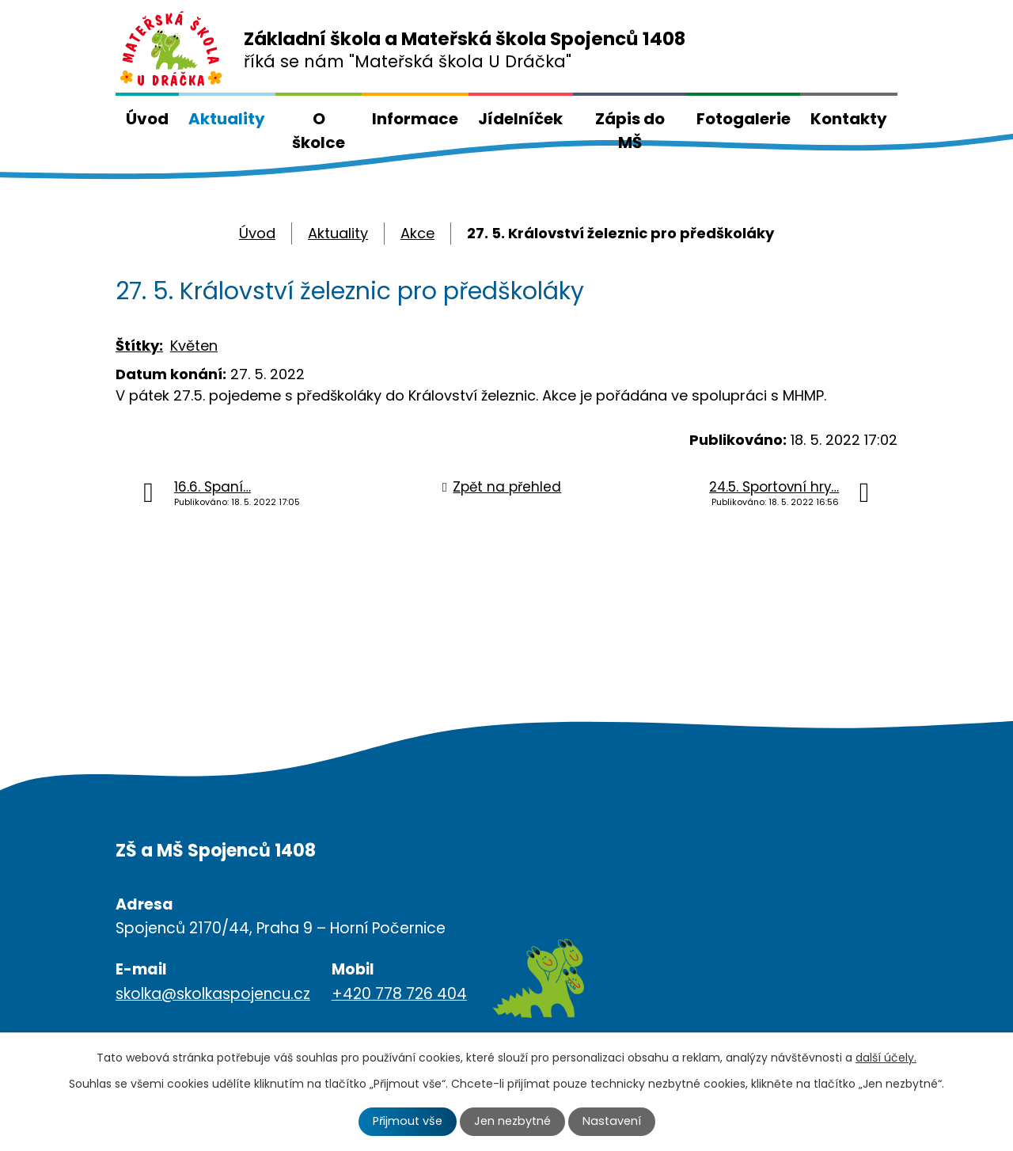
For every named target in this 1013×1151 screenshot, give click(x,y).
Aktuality (226, 119)
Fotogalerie (743, 119)
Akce (417, 233)
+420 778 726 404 (399, 994)
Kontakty (848, 119)
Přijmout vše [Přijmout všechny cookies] (407, 1121)
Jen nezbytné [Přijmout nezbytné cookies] (512, 1121)
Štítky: (139, 345)
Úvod (147, 119)
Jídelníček (520, 119)
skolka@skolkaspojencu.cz (213, 994)
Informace (415, 119)
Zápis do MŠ (630, 131)
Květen (194, 345)
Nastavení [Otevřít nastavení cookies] (611, 1121)
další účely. (886, 1058)
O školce (318, 131)
